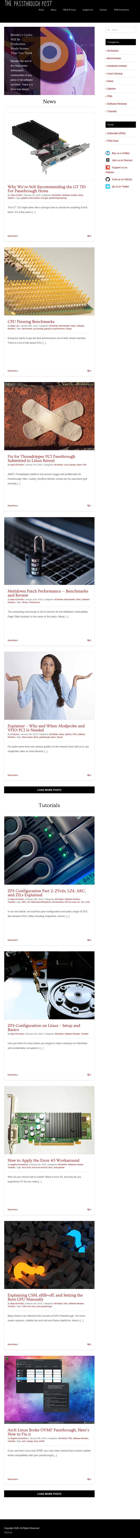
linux (50, 1167)
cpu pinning (38, 329)
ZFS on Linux (70, 902)
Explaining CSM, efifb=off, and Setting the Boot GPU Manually (45, 1297)
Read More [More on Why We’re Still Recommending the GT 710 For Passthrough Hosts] (12, 236)
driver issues (27, 737)
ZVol (88, 902)
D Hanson (14, 734)
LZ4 (28, 902)
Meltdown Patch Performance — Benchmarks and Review (48, 593)
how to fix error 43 (39, 1167)
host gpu (44, 198)
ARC (24, 902)
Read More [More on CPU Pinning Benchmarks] (12, 371)
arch (24, 1441)
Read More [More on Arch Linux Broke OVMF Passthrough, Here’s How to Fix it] (12, 1479)
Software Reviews (72, 899)
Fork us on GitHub (122, 179)
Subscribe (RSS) (116, 133)
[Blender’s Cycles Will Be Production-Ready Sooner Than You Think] (49, 61)
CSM (24, 1306)
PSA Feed (112, 140)
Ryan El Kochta (17, 465)
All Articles (56, 195)
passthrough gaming (58, 198)
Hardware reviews (69, 195)
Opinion (11, 198)
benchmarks (27, 329)
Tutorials (11, 902)
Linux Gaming (70, 465)
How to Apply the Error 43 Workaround (43, 1160)
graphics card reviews (30, 198)
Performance (34, 602)
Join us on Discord (122, 160)
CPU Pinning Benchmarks (31, 321)
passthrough (44, 737)
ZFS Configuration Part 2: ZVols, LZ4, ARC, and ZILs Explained (47, 893)
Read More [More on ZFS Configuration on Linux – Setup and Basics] (12, 1075)
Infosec (25, 602)
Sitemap (8, 1532)
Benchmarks (64, 326)
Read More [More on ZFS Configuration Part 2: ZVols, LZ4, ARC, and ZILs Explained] (12, 940)
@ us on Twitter (120, 186)
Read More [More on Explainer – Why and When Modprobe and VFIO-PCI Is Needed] (12, 775)
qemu (53, 737)
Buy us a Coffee (120, 153)
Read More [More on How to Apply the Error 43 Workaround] (12, 1209)
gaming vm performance (54, 329)
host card (31, 1306)
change (30, 1441)
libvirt (36, 737)
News (80, 195)
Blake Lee (14, 326)
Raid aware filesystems (41, 902)
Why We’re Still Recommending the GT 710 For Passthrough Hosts (47, 189)
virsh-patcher (59, 1167)
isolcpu (69, 329)
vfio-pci (60, 737)
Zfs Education (58, 902)
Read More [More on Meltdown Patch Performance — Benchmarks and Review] (12, 640)
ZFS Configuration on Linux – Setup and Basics (44, 1027)
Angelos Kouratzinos (19, 1164)
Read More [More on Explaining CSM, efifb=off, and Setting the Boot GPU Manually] (12, 1344)
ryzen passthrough (44, 1306)
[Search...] (121, 30)
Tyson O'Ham (16, 195)
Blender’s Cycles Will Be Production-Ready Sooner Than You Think (21, 44)
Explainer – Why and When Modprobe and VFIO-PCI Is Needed (46, 728)
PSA (84, 465)
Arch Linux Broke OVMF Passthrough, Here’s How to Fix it (48, 1432)
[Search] (109, 30)
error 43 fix (26, 1167)
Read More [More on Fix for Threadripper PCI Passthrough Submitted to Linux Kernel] (12, 506)
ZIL (78, 902)
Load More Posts (49, 790)
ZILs (83, 902)
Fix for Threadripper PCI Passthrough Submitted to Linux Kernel (41, 458)
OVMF (41, 1441)
